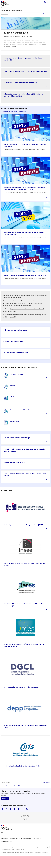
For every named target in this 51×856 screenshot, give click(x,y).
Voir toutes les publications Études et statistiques (15, 111)
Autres (12, 396)
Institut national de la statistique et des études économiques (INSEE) (24, 564)
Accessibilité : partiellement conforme (14, 847)
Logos (47, 847)
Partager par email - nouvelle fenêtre (14, 785)
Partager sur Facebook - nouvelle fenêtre (10, 785)
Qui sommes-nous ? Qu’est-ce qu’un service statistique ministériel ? (23, 59)
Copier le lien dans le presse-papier (18, 785)
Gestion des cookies (20, 849)
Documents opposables (25, 816)
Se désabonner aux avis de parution (15, 352)
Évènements (25, 818)
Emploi (12, 385)
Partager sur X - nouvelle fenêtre (6, 785)
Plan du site (3, 847)
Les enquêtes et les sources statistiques (17, 438)
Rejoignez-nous (25, 815)
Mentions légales (26, 847)
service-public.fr (14, 838)
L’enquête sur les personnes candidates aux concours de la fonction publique (24, 450)
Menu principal (49, 2)
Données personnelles (5, 849)
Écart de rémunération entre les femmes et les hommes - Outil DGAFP (25, 475)
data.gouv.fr (36, 838)
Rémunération (14, 421)
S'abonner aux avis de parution (14, 341)
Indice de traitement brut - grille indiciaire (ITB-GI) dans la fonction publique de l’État (23, 95)
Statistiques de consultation (40, 847)
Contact (12, 849)
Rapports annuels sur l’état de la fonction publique (26, 309)
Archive (31, 847)
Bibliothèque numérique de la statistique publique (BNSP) (23, 525)
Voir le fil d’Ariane (4, 13)
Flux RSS (25, 819)
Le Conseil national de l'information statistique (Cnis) (22, 766)
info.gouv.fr (4, 838)
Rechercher (44, 2)
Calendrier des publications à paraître (16, 330)
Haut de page (46, 782)
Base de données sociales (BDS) (15, 462)
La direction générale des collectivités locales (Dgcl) (21, 687)
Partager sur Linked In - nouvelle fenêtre (2, 785)
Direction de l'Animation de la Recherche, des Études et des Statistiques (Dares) (24, 605)
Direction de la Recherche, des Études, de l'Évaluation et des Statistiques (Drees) (24, 645)
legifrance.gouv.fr (25, 838)
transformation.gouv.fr (6, 841)
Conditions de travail (16, 374)
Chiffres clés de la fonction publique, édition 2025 (21, 82)
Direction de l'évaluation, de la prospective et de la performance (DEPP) (25, 726)
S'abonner (5, 798)
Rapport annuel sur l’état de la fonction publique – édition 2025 (25, 71)
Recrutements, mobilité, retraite (20, 410)
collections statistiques (22, 314)
